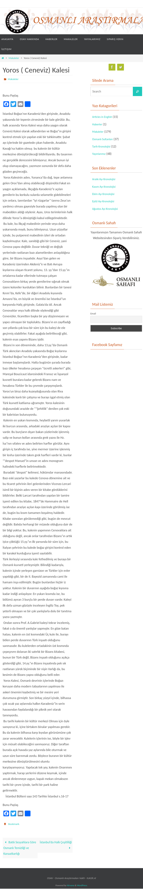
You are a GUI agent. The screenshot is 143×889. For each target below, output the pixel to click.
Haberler (98, 124)
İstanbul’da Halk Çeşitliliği (55, 845)
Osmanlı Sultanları (104, 139)
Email (93, 313)
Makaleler (14, 58)
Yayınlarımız (100, 154)
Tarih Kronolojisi (102, 146)
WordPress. (82, 885)
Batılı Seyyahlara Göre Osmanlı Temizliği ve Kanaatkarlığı (20, 848)
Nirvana (70, 885)
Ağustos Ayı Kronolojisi (107, 209)
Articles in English (103, 117)
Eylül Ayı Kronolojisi (104, 201)
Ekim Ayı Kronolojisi (105, 194)
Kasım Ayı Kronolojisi (105, 187)
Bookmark (14, 824)
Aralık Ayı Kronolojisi (105, 179)
